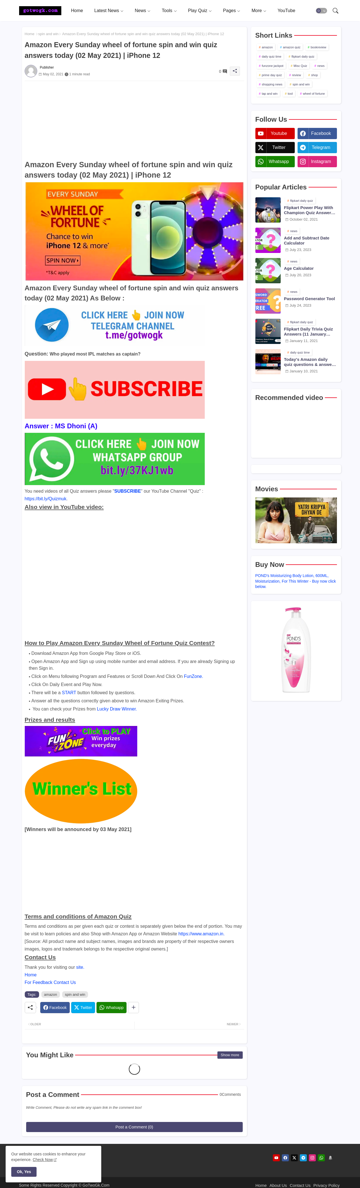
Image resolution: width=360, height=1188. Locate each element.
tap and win (270, 93)
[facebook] (285, 1157)
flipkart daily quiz (302, 56)
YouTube (286, 10)
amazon (50, 994)
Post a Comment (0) (134, 1126)
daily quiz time (272, 56)
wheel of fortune (314, 93)
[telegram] (303, 1157)
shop (314, 75)
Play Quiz (197, 10)
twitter (278, 147)
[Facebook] (55, 1007)
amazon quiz (291, 47)
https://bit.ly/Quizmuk (46, 498)
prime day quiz (272, 75)
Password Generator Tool (309, 298)
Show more (230, 1055)
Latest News (106, 10)
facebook (321, 133)
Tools (167, 10)
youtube (279, 133)
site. (80, 967)
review (296, 75)
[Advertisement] (134, 120)
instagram (321, 161)
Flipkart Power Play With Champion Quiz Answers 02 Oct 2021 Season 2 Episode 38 (309, 210)
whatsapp (279, 161)
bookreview (318, 47)
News (140, 10)
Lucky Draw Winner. (117, 709)
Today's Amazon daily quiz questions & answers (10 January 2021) (310, 362)
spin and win (48, 34)
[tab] (77, 10)
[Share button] (133, 1007)
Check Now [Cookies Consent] (43, 1159)
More (256, 10)
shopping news (272, 84)
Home (77, 10)
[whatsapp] (321, 1157)
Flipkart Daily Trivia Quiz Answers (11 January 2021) (308, 332)
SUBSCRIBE (127, 491)
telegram (321, 147)
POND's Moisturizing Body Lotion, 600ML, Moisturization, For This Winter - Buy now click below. (295, 581)
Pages (229, 10)
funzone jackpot (273, 65)
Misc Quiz (300, 65)
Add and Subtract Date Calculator (307, 240)
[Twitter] (83, 1007)
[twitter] (294, 1157)
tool (290, 93)
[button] (321, 10)
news (321, 65)
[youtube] (276, 1157)
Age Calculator (299, 268)
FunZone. (193, 676)
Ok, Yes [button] (24, 1171)
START (69, 692)
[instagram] (312, 1157)
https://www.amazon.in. (201, 933)
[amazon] (330, 1157)
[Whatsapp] (111, 1007)
